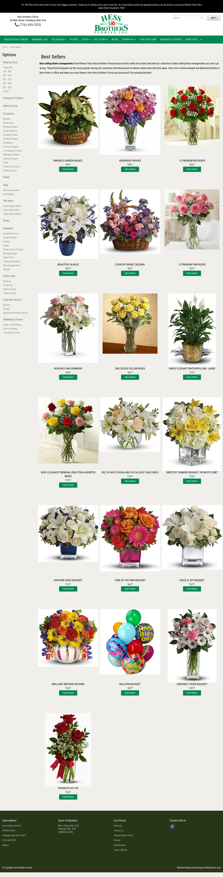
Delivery (6, 305)
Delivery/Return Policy (123, 835)
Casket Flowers (10, 237)
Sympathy (128, 39)
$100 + (6, 91)
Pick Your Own (148, 39)
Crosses (6, 241)
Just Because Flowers (12, 150)
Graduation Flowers (16, 39)
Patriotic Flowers (10, 158)
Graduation (8, 142)
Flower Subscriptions (12, 206)
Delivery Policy (9, 289)
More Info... (193, 39)
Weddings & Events (171, 39)
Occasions (58, 39)
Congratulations (10, 131)
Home (5, 47)
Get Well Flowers (10, 138)
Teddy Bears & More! (12, 214)
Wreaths (6, 269)
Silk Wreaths (8, 194)
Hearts (6, 245)
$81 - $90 (7, 87)
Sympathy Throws (11, 233)
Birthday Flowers (10, 127)
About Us (7, 281)
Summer (7, 119)
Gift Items (100, 39)
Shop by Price (10, 62)
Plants (74, 39)
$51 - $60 (7, 75)
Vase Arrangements (11, 265)
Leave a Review (10, 293)
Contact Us (8, 285)
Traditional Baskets (11, 261)
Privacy (6, 309)
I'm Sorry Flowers (10, 146)
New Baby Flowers (11, 154)
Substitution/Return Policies (15, 313)
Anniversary (8, 123)
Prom (5, 162)
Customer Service (12, 299)
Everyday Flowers (10, 135)
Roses (115, 39)
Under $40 (7, 67)
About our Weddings (12, 324)
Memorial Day (40, 39)
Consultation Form (11, 332)
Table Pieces (8, 257)
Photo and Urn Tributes (13, 249)
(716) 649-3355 (28, 25)
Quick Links (9, 276)
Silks (85, 39)
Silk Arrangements (11, 190)
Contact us (118, 830)
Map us (5, 845)
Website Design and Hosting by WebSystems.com (199, 867)
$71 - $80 (7, 83)
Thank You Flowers (11, 166)
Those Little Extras (11, 210)
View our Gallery (10, 328)
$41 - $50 (7, 71)
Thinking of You (10, 170)
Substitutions (120, 845)
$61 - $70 (7, 79)
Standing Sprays (10, 253)
